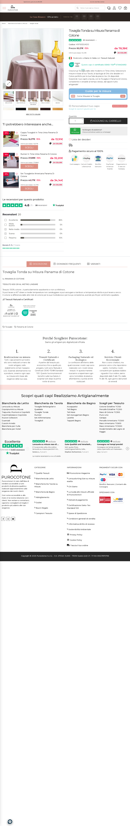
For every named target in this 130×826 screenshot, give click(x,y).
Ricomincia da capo (120, 106)
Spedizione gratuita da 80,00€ (33, 1)
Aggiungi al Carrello (105, 121)
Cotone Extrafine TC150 (110, 530)
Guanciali (6, 544)
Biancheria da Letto (44, 602)
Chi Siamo (72, 610)
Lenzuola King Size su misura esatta (81, 603)
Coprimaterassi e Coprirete (14, 538)
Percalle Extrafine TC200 (110, 533)
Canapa (102, 541)
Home (4, 23)
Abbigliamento (41, 620)
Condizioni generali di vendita (81, 642)
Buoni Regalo (41, 631)
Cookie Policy (74, 663)
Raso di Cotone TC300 (109, 535)
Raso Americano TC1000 (110, 549)
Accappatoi (72, 530)
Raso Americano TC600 (110, 547)
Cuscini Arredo (8, 547)
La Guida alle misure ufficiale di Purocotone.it (80, 616)
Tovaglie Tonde (34, 23)
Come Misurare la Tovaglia (98, 96)
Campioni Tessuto (43, 636)
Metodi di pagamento (77, 623)
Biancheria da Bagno (44, 615)
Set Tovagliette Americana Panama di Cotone (37, 174)
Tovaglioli (38, 544)
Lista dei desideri (80, 139)
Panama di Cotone (23, 450)
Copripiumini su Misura (12, 533)
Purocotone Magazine (78, 596)
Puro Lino (103, 538)
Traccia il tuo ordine (77, 668)
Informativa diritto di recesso (81, 647)
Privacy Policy (74, 658)
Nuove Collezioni (9, 541)
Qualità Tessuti (41, 596)
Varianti (93, 387)
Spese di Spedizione (77, 636)
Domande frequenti (67, 387)
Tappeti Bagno (74, 544)
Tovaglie (7, 450)
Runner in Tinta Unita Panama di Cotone (39, 154)
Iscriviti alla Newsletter (97, 1)
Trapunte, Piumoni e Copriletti (16, 535)
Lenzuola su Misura (11, 530)
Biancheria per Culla (11, 549)
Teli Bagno (72, 533)
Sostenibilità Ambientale (79, 652)
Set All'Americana (42, 541)
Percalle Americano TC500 (111, 544)
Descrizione (38, 387)
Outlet (38, 626)
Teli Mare (71, 535)
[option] (33, 141)
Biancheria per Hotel (11, 552)
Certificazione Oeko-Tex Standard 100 (78, 630)
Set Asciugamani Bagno (78, 538)
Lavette (70, 541)
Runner (37, 538)
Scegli (29, 147)
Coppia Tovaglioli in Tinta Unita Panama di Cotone (39, 133)
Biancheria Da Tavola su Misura (17, 23)
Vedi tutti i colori (33, 114)
